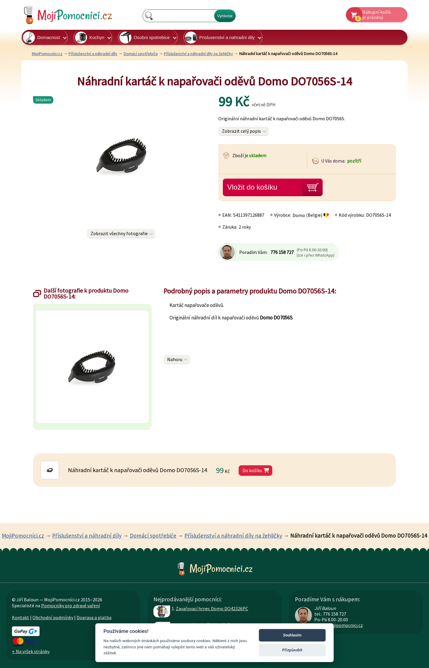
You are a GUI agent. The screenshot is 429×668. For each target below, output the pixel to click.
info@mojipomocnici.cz (338, 625)
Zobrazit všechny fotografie (119, 233)
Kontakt (20, 617)
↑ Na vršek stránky (30, 651)
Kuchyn (89, 37)
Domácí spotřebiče (141, 53)
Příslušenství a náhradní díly (93, 53)
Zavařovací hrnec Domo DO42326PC (212, 608)
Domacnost (41, 37)
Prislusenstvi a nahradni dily (220, 37)
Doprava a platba (94, 617)
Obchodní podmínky (52, 617)
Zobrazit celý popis (241, 131)
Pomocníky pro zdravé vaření (70, 605)
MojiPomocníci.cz (47, 53)
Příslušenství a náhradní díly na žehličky (198, 53)
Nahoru (174, 359)
